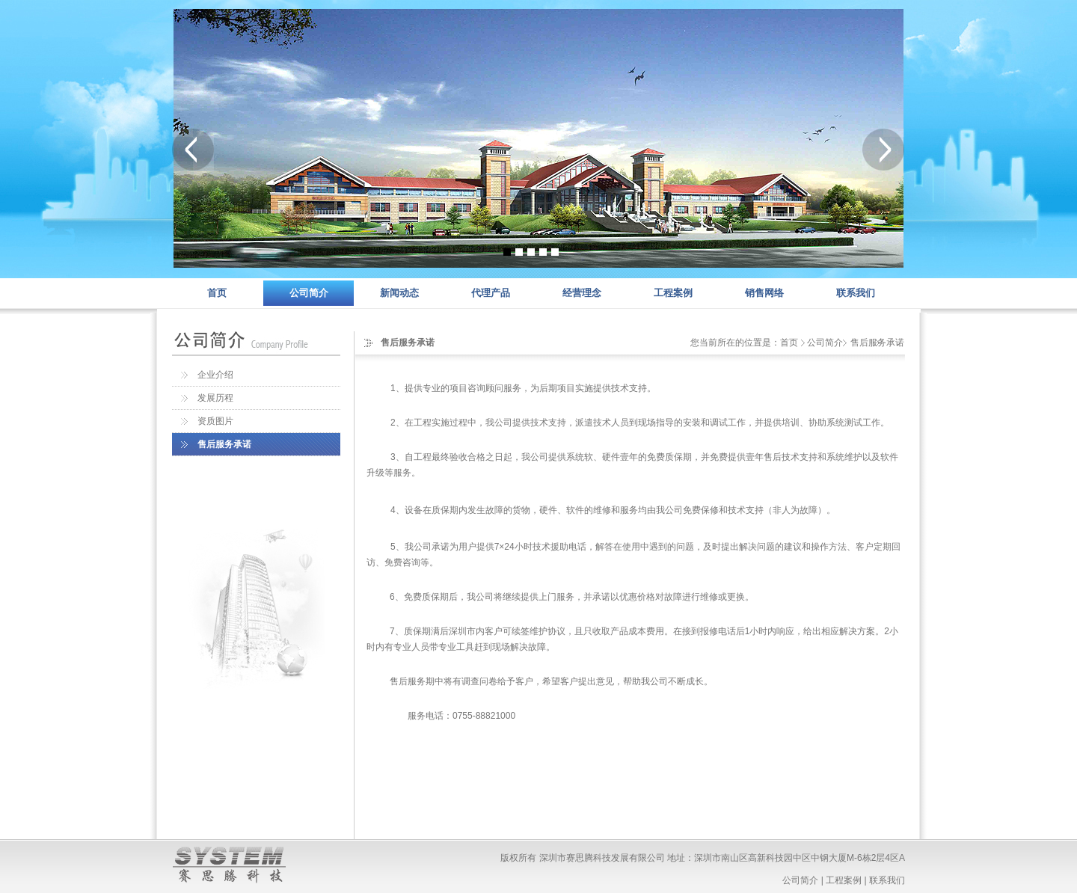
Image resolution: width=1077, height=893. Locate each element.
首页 (217, 292)
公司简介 (308, 292)
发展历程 (215, 398)
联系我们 (855, 292)
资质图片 (215, 421)
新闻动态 (399, 292)
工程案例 (673, 292)
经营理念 (581, 292)
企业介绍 (215, 374)
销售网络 (764, 292)
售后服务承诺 (224, 444)
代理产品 (490, 292)
